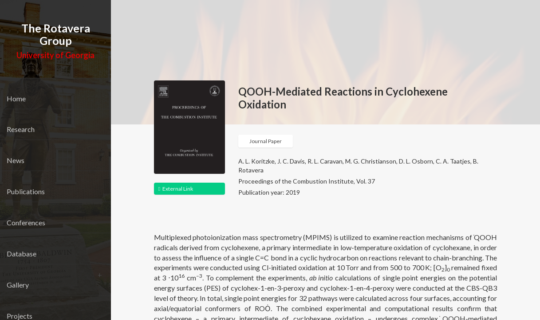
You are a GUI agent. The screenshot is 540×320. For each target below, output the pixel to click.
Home (16, 98)
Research (21, 129)
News (15, 160)
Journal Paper (265, 141)
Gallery (18, 284)
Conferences (26, 222)
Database (21, 253)
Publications (26, 191)
